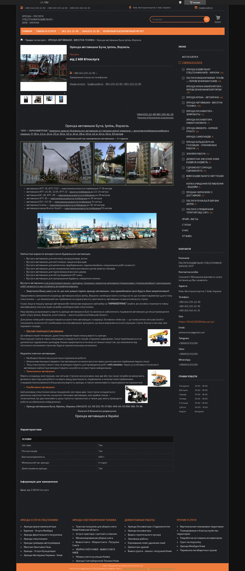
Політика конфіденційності (162, 568)
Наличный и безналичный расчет (123, 31)
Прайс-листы (190, 219)
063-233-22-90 (70, 31)
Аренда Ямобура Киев (192, 546)
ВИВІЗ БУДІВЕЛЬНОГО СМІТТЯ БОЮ (205, 175)
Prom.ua (139, 565)
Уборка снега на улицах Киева (93, 556)
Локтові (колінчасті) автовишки (44, 330)
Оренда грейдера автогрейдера (42, 542)
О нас (185, 230)
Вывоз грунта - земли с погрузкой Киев (150, 551)
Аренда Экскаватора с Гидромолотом (149, 526)
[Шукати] (207, 19)
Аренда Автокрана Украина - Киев (43, 555)
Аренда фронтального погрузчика (43, 534)
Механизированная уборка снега (94, 537)
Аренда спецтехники (35, 538)
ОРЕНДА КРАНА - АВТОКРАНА (202, 97)
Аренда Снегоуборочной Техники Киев (97, 560)
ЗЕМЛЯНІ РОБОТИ (195, 153)
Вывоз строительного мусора (144, 534)
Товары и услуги (46, 31)
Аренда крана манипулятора (40, 526)
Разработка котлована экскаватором (201, 537)
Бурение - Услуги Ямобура (38, 530)
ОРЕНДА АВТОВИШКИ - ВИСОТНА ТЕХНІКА (71, 40)
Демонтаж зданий (138, 546)
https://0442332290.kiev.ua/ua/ (197, 321)
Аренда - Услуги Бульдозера (39, 551)
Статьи (186, 224)
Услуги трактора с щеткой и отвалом (96, 533)
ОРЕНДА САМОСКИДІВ (198, 136)
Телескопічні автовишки (40, 371)
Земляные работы (138, 538)
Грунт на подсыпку (190, 541)
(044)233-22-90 (90, 31)
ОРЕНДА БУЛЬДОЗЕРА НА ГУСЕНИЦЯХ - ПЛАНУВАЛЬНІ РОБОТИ (201, 145)
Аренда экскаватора (139, 530)
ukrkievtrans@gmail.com (192, 332)
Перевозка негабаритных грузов (198, 550)
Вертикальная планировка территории (202, 526)
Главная (27, 31)
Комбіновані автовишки (40, 387)
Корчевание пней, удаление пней (146, 542)
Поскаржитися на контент (135, 568)
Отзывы (187, 235)
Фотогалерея (190, 56)
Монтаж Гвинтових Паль (37, 546)
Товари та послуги (35, 40)
